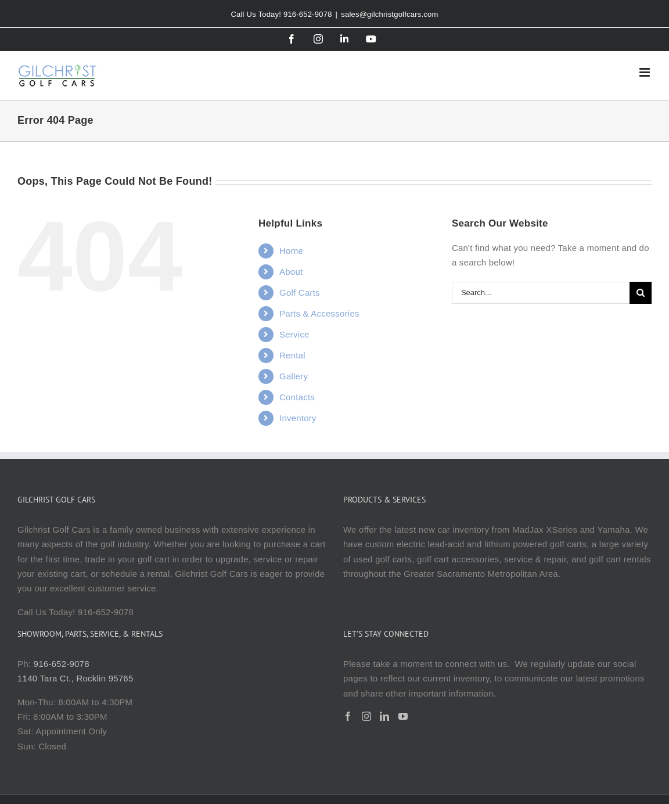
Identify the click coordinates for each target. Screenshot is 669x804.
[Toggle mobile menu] (645, 72)
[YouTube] (403, 716)
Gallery (293, 376)
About (291, 272)
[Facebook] (348, 716)
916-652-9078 (61, 664)
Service (294, 334)
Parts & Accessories (319, 313)
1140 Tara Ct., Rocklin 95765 (75, 678)
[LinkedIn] (384, 716)
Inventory (297, 418)
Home (291, 251)
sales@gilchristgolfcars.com (389, 14)
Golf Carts (299, 292)
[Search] (641, 293)
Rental (292, 355)
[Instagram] (366, 716)
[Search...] (541, 293)
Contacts (297, 397)
